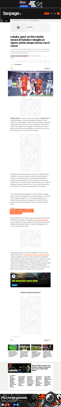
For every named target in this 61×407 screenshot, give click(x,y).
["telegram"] (20, 405)
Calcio (11, 336)
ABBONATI (46, 13)
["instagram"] (6, 405)
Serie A (6, 20)
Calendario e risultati (17, 20)
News (13, 280)
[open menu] (1, 20)
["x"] (13, 405)
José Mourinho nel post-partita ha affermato (36, 255)
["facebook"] (16, 405)
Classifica (25, 20)
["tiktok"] (2, 405)
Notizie (15, 336)
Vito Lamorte (18, 64)
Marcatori (35, 280)
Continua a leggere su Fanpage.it (30, 292)
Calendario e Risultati (20, 280)
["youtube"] (9, 405)
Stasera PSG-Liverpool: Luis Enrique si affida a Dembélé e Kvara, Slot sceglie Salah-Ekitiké (41, 368)
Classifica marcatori (34, 20)
